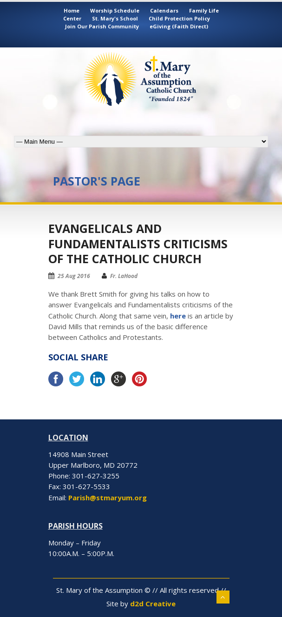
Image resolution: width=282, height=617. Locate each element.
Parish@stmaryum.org (107, 497)
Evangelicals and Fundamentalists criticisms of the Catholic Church (138, 243)
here (178, 315)
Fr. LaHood (124, 276)
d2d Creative (153, 603)
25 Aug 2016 (74, 276)
